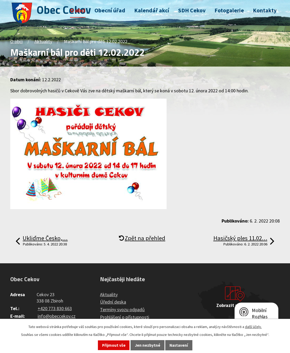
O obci (78, 10)
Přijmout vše (114, 345)
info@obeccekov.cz (57, 316)
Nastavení (178, 345)
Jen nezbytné (147, 345)
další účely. (253, 326)
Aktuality (43, 41)
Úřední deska (113, 302)
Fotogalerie (229, 10)
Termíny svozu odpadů (122, 309)
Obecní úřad (109, 10)
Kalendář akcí (151, 10)
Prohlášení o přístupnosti (124, 317)
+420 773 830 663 (55, 308)
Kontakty (265, 10)
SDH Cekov (192, 10)
